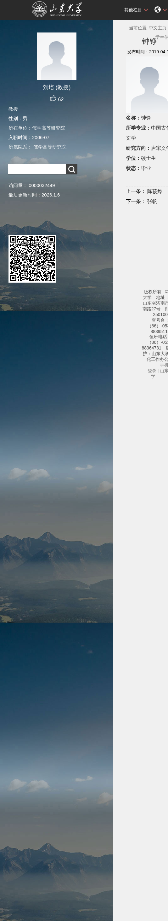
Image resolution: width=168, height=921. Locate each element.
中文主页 (157, 27)
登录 (152, 370)
